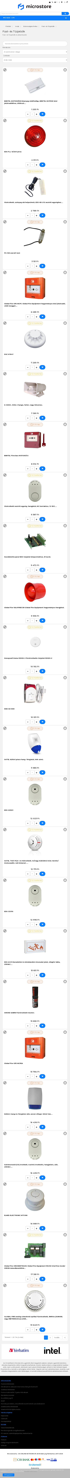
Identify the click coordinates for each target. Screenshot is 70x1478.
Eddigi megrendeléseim (10, 1442)
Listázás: (6, 56)
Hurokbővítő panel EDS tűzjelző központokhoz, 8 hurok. (27, 557)
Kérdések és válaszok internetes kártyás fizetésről (19, 1387)
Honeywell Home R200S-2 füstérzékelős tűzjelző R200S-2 (28, 658)
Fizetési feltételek (7, 1384)
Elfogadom (8, 1475)
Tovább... (57, 1337)
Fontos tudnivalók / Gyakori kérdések (14, 1392)
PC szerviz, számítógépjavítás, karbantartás (16, 1433)
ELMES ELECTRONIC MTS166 (16, 1215)
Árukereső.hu (35, 1468)
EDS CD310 (8, 911)
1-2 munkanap (35, 120)
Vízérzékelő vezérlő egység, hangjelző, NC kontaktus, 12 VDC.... (30, 506)
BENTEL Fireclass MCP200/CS (16, 456)
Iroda (17, 26)
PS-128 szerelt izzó (12, 253)
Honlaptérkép (6, 1421)
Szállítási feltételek (8, 1389)
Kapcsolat (4, 1416)
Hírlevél (3, 1445)
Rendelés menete (7, 1395)
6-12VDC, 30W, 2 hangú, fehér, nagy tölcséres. (23, 405)
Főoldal (8, 26)
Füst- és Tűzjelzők (48, 26)
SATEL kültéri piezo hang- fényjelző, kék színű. (23, 759)
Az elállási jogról (7, 1398)
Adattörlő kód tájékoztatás (10, 1409)
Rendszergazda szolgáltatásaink (13, 1430)
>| (65, 1337)
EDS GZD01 (8, 810)
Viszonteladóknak (7, 1428)
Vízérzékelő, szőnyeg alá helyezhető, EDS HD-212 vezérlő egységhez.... (33, 202)
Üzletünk (4, 1418)
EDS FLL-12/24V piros (13, 152)
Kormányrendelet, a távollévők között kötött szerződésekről (23, 1404)
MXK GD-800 (9, 709)
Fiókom (3, 1440)
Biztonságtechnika (30, 26)
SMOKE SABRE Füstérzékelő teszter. (19, 1013)
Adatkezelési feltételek (9, 1406)
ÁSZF (3, 1401)
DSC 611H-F (8, 354)
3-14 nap (35, 70)
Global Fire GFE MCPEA (13, 1063)
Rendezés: (7, 47)
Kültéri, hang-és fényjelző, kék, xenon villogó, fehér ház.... (28, 1114)
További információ (30, 1471)
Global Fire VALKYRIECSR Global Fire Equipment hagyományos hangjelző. (34, 607)
